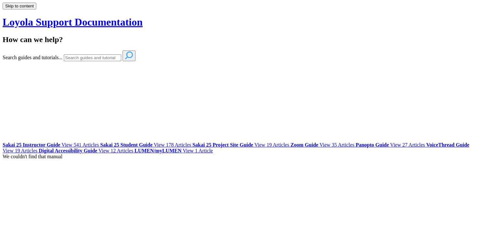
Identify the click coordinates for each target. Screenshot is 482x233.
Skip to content (19, 6)
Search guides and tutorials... (33, 57)
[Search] (92, 57)
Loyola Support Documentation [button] (73, 22)
